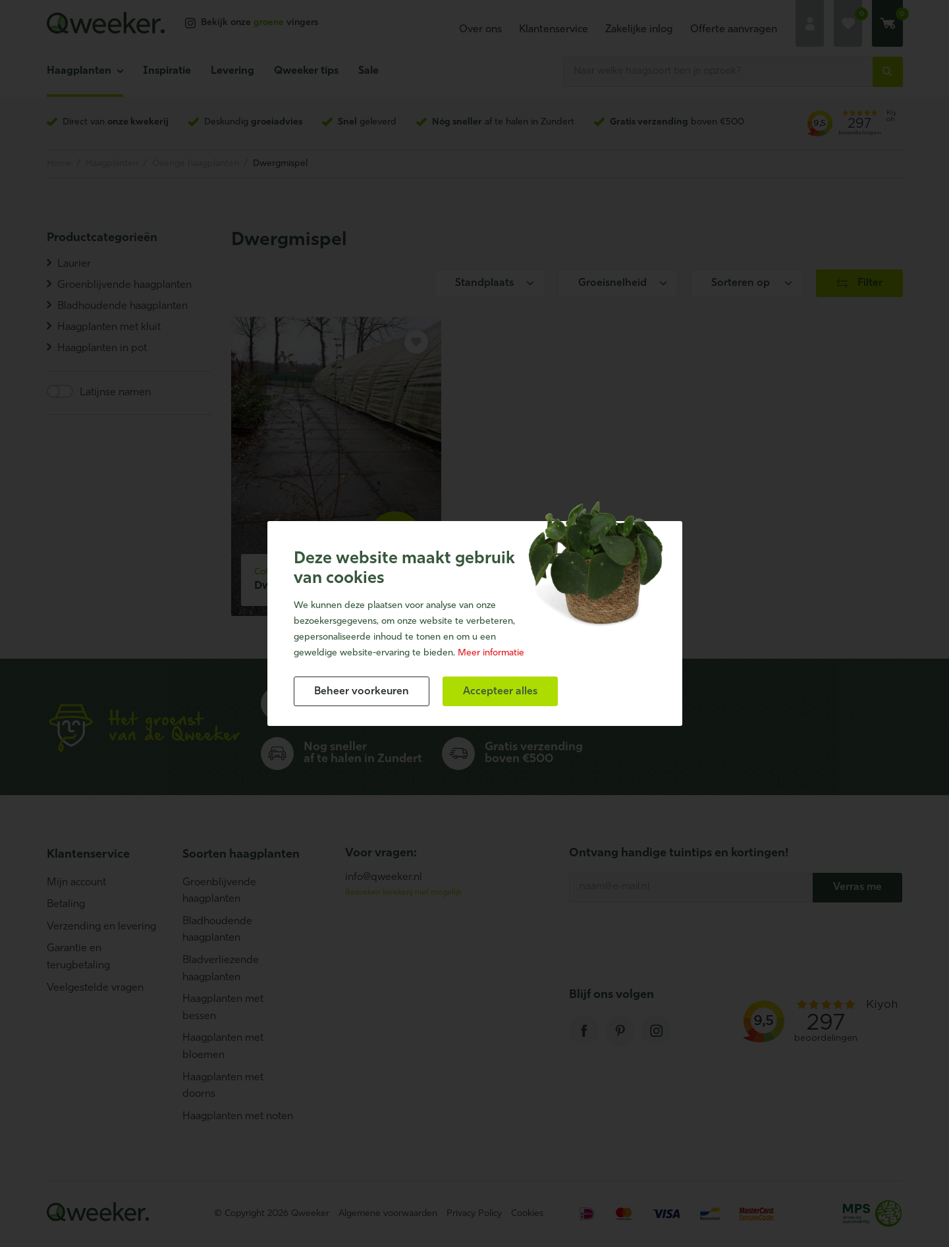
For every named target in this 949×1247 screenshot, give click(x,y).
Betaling (66, 904)
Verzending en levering (101, 927)
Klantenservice (553, 29)
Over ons (480, 29)
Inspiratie (167, 71)
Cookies (527, 1214)
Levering (232, 71)
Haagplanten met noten (237, 1116)
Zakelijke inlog (639, 29)
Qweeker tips (306, 71)
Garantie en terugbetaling (78, 957)
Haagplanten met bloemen (222, 1047)
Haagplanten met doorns (222, 1086)
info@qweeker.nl (383, 877)
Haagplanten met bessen (222, 1008)
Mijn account (76, 882)
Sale (368, 71)
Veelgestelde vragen (95, 988)
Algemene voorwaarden (388, 1214)
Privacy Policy (474, 1214)
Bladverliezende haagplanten (220, 969)
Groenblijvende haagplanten (219, 891)
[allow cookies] (500, 691)
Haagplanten (79, 71)
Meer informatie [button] (491, 653)
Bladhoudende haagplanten (217, 930)
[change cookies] (361, 691)
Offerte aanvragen (733, 29)
